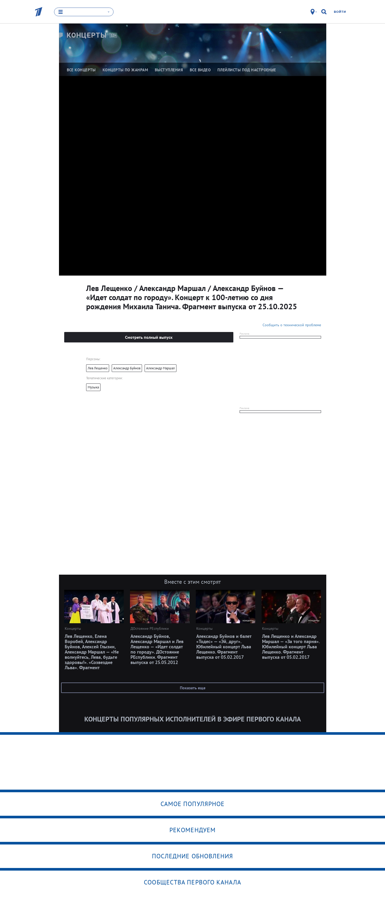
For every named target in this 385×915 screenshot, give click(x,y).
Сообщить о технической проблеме (292, 325)
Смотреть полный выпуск (149, 337)
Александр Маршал (160, 368)
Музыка (93, 387)
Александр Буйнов (126, 368)
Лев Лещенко (98, 368)
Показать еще (192, 687)
